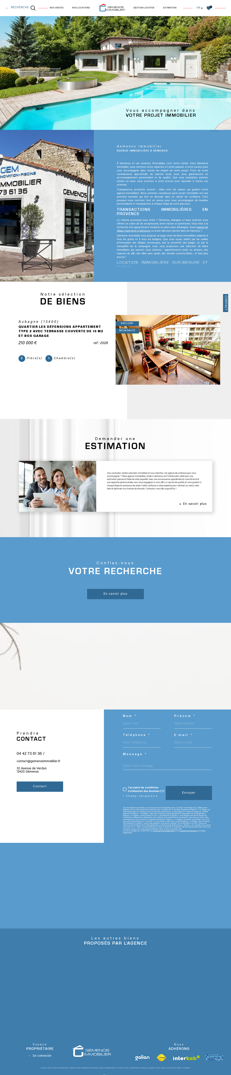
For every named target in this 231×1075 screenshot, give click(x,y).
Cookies (186, 1068)
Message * (135, 754)
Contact (225, 303)
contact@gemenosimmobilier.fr (38, 769)
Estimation (169, 8)
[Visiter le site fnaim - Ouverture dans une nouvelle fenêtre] (161, 1058)
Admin (152, 1068)
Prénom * (185, 716)
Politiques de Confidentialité (164, 831)
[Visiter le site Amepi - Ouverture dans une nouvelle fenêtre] (214, 1057)
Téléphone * (137, 735)
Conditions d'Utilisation (188, 831)
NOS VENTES (57, 8)
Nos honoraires (107, 1068)
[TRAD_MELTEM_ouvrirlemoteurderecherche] (23, 8)
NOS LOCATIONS (81, 8)
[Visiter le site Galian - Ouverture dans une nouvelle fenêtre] (142, 1057)
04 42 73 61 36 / (31, 762)
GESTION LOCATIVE (144, 8)
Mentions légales (138, 1068)
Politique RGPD (174, 1068)
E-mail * (183, 735)
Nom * (130, 716)
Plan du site (123, 1068)
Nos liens (160, 1068)
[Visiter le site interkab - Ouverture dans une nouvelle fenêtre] (186, 1057)
